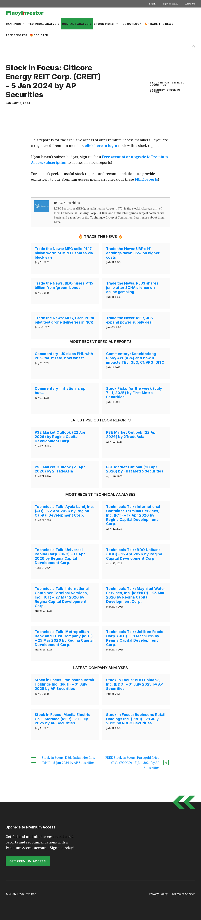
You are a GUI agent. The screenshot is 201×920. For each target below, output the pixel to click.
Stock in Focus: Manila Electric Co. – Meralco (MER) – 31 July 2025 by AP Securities (62, 719)
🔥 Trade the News (158, 23)
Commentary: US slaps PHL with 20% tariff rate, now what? (64, 356)
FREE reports (146, 179)
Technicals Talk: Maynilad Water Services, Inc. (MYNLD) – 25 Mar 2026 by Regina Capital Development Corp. (135, 595)
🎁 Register (39, 35)
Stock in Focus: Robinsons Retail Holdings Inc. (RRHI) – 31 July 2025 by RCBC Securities (135, 719)
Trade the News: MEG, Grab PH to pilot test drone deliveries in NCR (64, 320)
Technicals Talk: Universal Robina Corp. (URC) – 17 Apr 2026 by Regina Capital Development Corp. (60, 556)
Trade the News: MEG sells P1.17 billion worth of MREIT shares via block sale (64, 253)
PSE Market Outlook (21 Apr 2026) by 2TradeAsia (60, 469)
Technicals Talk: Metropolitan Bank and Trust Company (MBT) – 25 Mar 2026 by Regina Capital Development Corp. (64, 638)
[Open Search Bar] (193, 46)
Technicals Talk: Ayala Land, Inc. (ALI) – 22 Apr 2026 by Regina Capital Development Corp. (64, 511)
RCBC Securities (67, 203)
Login (152, 3)
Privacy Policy (158, 894)
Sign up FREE (170, 3)
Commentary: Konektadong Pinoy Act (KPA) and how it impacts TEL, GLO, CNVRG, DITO (135, 358)
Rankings (16, 23)
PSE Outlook (131, 23)
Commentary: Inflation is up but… (60, 390)
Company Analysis (76, 23)
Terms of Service (183, 894)
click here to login (101, 145)
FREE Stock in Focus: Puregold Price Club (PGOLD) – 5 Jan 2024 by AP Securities (132, 763)
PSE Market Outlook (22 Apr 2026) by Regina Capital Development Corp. (60, 436)
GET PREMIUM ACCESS (27, 861)
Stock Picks (106, 23)
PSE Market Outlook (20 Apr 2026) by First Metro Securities (134, 469)
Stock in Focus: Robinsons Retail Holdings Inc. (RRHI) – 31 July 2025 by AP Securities (64, 684)
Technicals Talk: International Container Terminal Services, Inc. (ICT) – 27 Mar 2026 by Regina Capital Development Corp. (62, 597)
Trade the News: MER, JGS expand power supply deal (129, 320)
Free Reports (16, 35)
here (57, 222)
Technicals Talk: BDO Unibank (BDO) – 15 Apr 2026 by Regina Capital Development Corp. (134, 554)
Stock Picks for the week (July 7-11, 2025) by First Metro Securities (134, 392)
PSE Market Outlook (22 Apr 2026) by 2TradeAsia (131, 434)
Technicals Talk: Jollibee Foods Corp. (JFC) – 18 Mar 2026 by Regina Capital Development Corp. (134, 638)
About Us (190, 3)
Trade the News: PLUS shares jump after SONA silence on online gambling (132, 287)
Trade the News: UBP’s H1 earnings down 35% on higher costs (133, 253)
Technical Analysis (43, 23)
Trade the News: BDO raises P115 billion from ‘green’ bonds (64, 285)
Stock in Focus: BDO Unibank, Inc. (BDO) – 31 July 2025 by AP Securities (134, 684)
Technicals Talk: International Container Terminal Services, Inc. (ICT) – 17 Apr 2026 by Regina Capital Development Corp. (133, 515)
